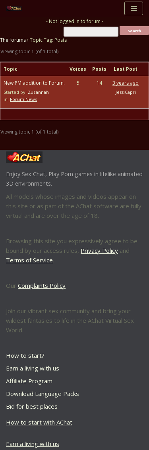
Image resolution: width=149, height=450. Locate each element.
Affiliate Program (29, 381)
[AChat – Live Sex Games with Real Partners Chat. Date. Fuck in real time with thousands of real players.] (16, 8)
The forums (13, 40)
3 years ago (125, 83)
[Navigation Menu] (133, 8)
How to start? (25, 355)
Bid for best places (32, 406)
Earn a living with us (32, 368)
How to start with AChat (39, 422)
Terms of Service (29, 260)
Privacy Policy (99, 250)
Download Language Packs (42, 394)
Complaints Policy (42, 285)
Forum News (23, 99)
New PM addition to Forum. (34, 83)
